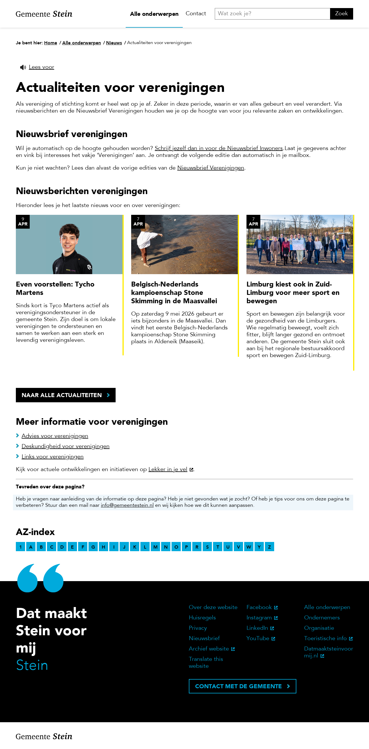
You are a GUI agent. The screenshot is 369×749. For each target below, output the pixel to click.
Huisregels (202, 618)
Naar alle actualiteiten (62, 395)
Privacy (198, 628)
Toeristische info (325, 639)
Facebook (259, 607)
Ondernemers (322, 618)
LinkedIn (257, 628)
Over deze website (213, 607)
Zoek (341, 14)
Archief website (209, 649)
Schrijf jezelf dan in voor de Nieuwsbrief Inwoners (219, 148)
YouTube (257, 639)
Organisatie (319, 628)
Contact (196, 14)
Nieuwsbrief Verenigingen (210, 168)
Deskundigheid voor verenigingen (66, 447)
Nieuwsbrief (204, 639)
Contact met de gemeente (238, 686)
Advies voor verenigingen (55, 436)
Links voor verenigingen (53, 457)
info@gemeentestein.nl (127, 505)
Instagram (259, 618)
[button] (37, 67)
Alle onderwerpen (154, 13)
